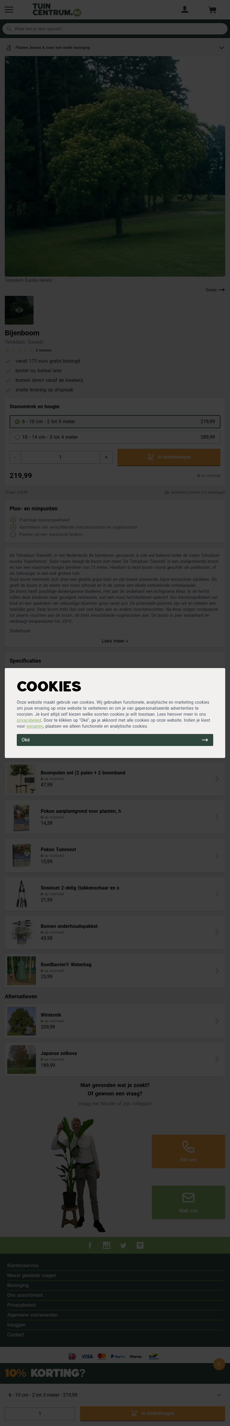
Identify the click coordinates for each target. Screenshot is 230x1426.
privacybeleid (29, 720)
